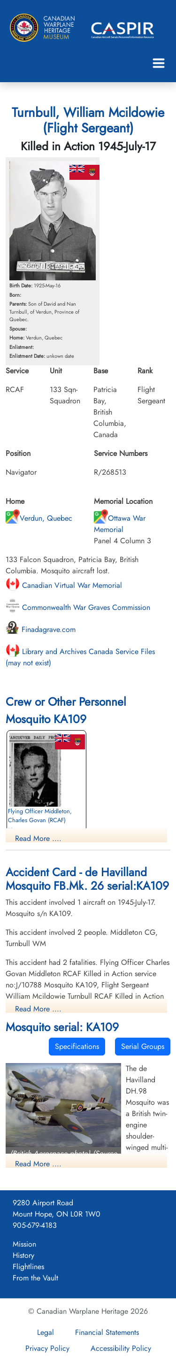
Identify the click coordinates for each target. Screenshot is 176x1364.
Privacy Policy (47, 1348)
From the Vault (35, 1277)
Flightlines (28, 1266)
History (23, 1255)
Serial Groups (142, 1046)
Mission (24, 1244)
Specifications (77, 1046)
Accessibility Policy (121, 1348)
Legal (45, 1332)
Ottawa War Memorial (119, 524)
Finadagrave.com (41, 629)
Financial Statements (107, 1332)
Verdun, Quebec (39, 518)
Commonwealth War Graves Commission (78, 607)
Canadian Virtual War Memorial (64, 585)
